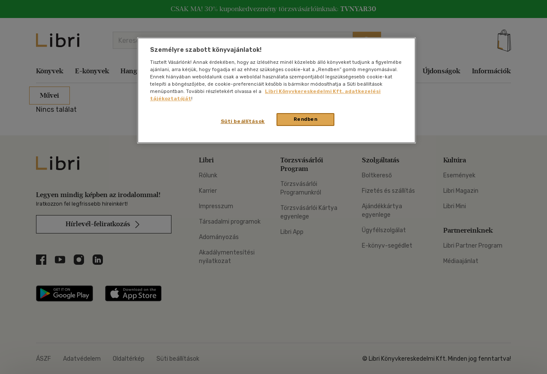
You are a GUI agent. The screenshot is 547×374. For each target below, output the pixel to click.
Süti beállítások (243, 121)
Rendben (306, 119)
